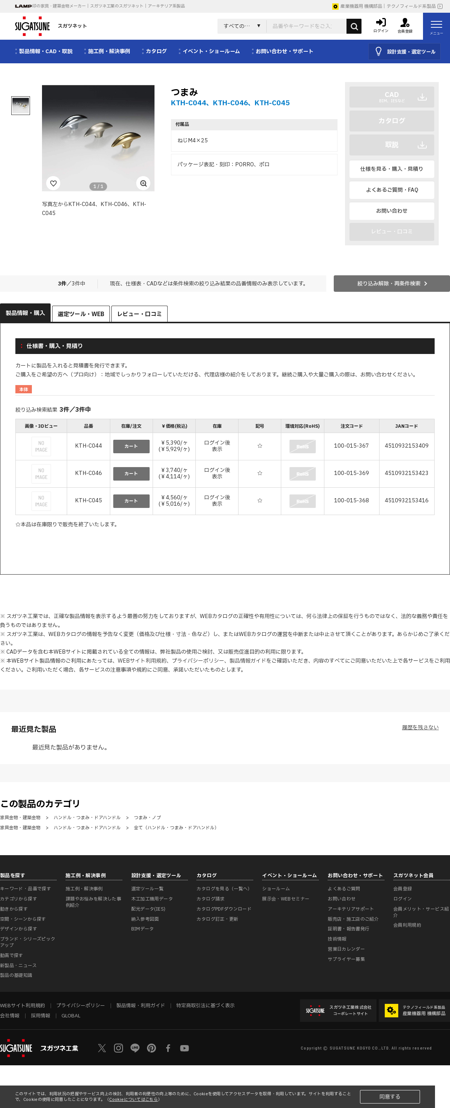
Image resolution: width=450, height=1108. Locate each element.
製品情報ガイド (248, 661)
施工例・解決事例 (84, 889)
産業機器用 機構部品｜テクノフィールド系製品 (384, 6)
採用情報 (40, 1016)
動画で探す (11, 955)
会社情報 (10, 1016)
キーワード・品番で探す (25, 889)
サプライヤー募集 (346, 959)
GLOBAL (71, 1016)
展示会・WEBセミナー (285, 899)
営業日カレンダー (346, 949)
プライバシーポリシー (198, 661)
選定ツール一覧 (147, 889)
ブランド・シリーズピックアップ (27, 942)
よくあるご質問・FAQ (392, 190)
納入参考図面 (145, 919)
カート (131, 446)
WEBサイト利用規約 (142, 661)
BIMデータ (142, 929)
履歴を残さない (420, 728)
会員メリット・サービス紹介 (421, 912)
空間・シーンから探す (23, 919)
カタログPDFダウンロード (224, 909)
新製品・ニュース (18, 965)
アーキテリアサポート (351, 909)
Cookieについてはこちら (133, 1099)
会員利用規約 (407, 925)
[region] (225, 467)
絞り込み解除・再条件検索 (388, 284)
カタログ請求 (210, 899)
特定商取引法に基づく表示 (205, 1005)
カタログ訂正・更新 (217, 919)
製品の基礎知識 (16, 975)
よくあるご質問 (344, 889)
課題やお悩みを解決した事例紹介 (93, 902)
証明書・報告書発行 (348, 929)
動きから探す (14, 909)
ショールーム (276, 889)
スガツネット (51, 26)
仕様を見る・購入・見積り (391, 169)
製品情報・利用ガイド (140, 1005)
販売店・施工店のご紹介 (353, 919)
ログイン (402, 899)
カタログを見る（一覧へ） (224, 889)
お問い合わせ (392, 211)
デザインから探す (18, 929)
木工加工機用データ (152, 899)
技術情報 (337, 939)
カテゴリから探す (18, 899)
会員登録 (402, 889)
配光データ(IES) (148, 909)
